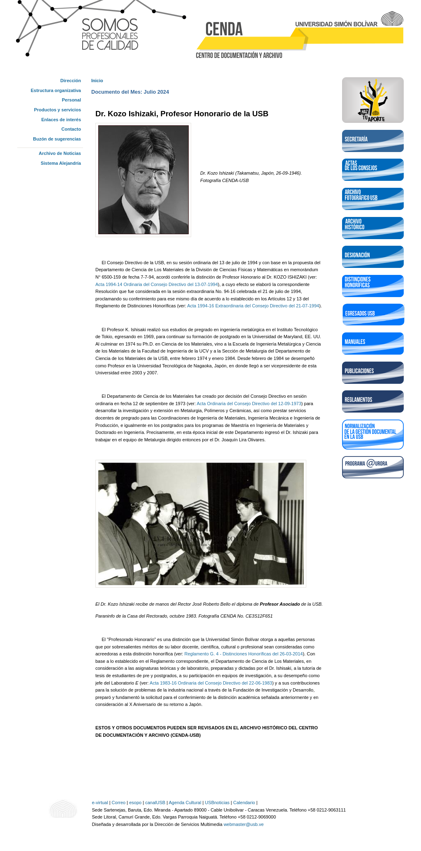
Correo (119, 802)
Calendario (244, 802)
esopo (135, 802)
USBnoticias (217, 802)
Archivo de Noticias (60, 153)
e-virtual (100, 802)
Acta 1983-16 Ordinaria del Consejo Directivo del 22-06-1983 (211, 682)
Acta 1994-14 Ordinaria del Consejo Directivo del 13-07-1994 (156, 284)
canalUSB (155, 802)
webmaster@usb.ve (244, 824)
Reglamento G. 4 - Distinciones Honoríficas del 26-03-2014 (243, 653)
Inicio (97, 80)
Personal (71, 99)
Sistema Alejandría (61, 163)
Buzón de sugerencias (57, 138)
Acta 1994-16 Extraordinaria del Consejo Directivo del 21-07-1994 (253, 305)
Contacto (71, 129)
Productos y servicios (57, 109)
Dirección (70, 80)
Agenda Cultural (185, 802)
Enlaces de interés (61, 119)
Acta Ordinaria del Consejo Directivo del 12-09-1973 (249, 403)
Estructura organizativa (56, 90)
